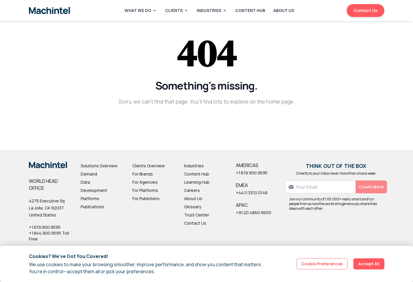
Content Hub (250, 10)
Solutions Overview (99, 165)
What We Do (141, 10)
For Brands (142, 174)
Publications (92, 206)
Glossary (192, 206)
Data (85, 182)
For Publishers (146, 198)
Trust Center (196, 215)
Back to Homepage (206, 120)
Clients (177, 10)
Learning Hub (197, 182)
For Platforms (145, 190)
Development (94, 190)
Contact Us (365, 10)
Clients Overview (148, 165)
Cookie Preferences (322, 263)
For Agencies (145, 182)
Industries (212, 10)
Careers (192, 190)
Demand (89, 174)
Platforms (90, 198)
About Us (283, 10)
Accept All (368, 263)
